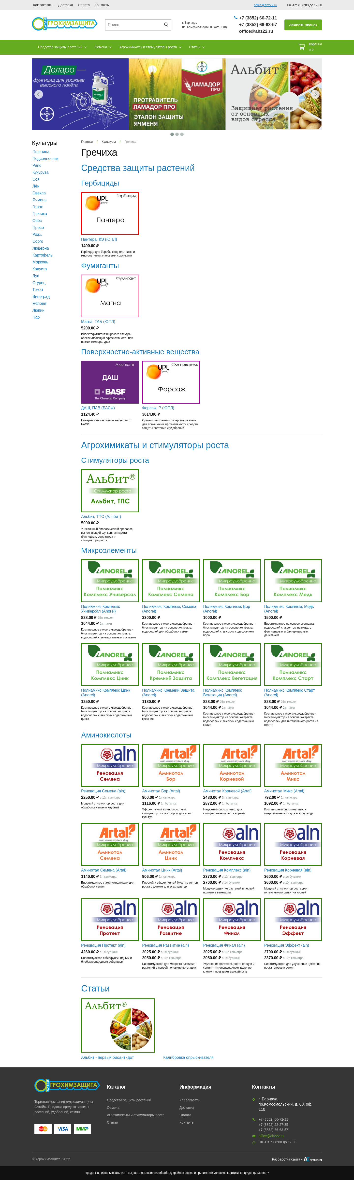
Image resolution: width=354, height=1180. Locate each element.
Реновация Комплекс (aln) (227, 870)
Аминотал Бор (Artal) (161, 791)
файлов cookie (183, 1173)
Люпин (38, 310)
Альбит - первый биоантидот (107, 1057)
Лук (35, 276)
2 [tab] (177, 134)
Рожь (37, 234)
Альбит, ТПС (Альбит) (101, 516)
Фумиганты (100, 265)
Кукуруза (40, 172)
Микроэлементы (109, 550)
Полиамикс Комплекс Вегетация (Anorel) (222, 692)
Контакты (102, 5)
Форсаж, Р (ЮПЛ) (158, 408)
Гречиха (39, 214)
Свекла (39, 193)
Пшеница (40, 152)
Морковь (40, 262)
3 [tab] (182, 134)
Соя (36, 179)
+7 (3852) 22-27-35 (273, 1125)
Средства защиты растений (60, 47)
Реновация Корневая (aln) (287, 870)
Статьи (194, 47)
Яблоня (39, 303)
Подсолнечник (45, 158)
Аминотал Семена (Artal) (103, 870)
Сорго (37, 241)
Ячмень (39, 200)
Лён (35, 186)
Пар (36, 317)
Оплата (84, 5)
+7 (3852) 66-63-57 (258, 24)
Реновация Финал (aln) (224, 945)
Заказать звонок (303, 25)
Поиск (168, 24)
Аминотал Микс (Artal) (284, 791)
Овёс (37, 221)
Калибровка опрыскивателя (188, 1057)
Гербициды (100, 183)
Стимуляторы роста (115, 460)
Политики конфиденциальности (247, 1173)
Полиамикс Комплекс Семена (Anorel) (169, 608)
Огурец (38, 283)
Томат (37, 290)
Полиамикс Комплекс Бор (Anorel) (226, 608)
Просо (38, 227)
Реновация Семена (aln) (103, 791)
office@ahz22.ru (265, 5)
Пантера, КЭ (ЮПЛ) (99, 239)
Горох (37, 207)
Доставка (65, 5)
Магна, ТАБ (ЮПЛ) (98, 322)
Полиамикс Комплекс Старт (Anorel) (289, 692)
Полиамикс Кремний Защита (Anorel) (168, 692)
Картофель (42, 255)
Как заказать (43, 5)
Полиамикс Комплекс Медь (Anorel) (289, 608)
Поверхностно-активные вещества (140, 352)
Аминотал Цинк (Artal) (162, 870)
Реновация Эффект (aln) (286, 945)
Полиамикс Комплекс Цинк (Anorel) (105, 692)
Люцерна (40, 248)
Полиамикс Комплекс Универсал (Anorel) (100, 608)
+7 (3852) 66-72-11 (258, 18)
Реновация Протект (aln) (103, 945)
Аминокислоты (106, 735)
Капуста (39, 269)
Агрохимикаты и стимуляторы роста (148, 47)
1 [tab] (172, 134)
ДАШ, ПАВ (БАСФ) (98, 408)
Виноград (41, 296)
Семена (101, 47)
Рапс (36, 165)
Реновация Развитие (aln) (165, 945)
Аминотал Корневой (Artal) (227, 791)
